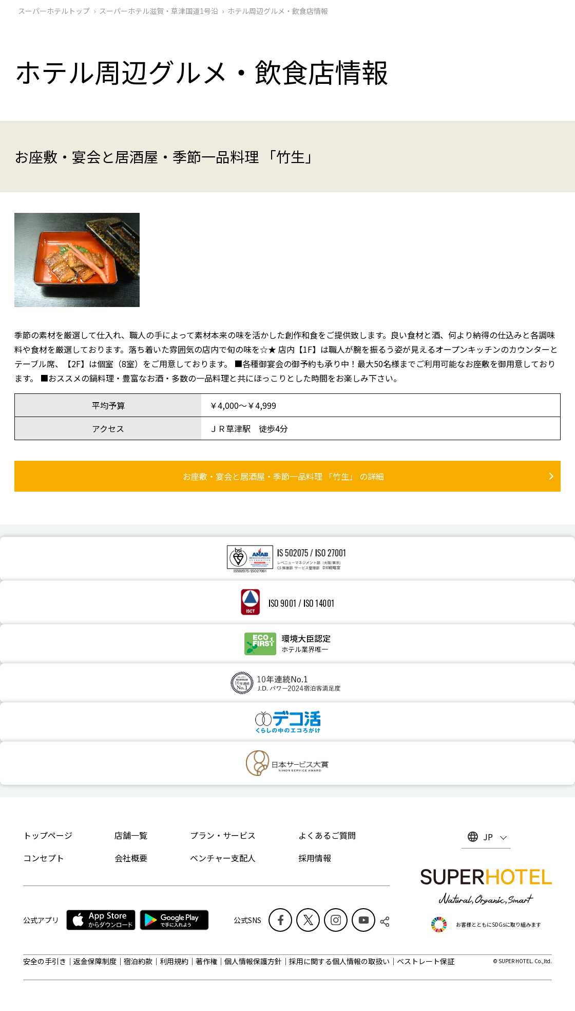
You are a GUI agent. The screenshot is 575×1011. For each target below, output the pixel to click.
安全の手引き (44, 961)
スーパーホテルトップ (54, 11)
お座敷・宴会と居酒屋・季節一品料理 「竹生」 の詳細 (283, 476)
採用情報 (314, 858)
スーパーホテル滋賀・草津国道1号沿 (158, 11)
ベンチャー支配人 (223, 858)
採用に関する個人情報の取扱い (339, 961)
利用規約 (174, 961)
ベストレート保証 (425, 961)
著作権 (206, 961)
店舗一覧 (130, 835)
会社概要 (130, 858)
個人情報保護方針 (253, 961)
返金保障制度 (95, 961)
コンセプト (43, 858)
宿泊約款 (138, 961)
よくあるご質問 (327, 835)
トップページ (47, 835)
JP (488, 837)
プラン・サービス (223, 835)
